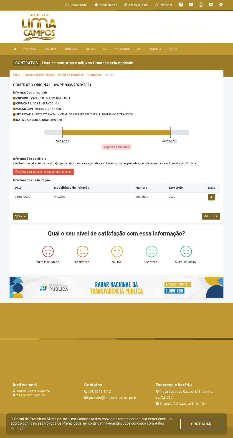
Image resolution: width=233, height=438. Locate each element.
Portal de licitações (71, 74)
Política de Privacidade (62, 423)
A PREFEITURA (30, 49)
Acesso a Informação (39, 74)
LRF (139, 49)
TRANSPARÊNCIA (122, 49)
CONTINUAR (201, 424)
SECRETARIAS (71, 49)
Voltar (20, 216)
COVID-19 (174, 49)
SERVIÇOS (91, 49)
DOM (105, 49)
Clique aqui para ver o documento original (43, 171)
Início (16, 74)
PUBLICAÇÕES (155, 49)
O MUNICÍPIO (51, 49)
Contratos (94, 74)
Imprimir (211, 216)
